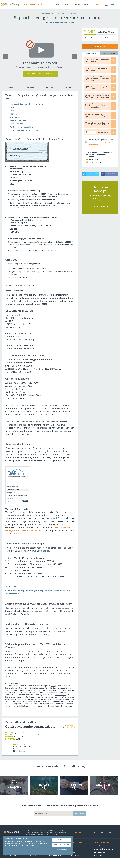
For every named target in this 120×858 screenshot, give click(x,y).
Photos (49, 88)
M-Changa (43, 550)
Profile (18, 739)
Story (11, 88)
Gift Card (13, 114)
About (58, 4)
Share (68, 88)
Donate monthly (109, 53)
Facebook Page (20, 737)
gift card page (18, 285)
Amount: (10, 498)
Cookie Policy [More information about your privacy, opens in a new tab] (29, 845)
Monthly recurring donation (21, 127)
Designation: (11, 493)
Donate (31, 4)
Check (12, 110)
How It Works (75, 846)
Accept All (61, 840)
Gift (98, 4)
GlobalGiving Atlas (55, 855)
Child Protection (48, 13)
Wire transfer (15, 117)
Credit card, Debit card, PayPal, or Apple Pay (27, 104)
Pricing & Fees (31, 855)
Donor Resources (99, 852)
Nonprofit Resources (101, 846)
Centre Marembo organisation (61, 22)
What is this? (25, 482)
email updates (32, 244)
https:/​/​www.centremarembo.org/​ (26, 735)
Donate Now (100, 46)
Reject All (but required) (61, 845)
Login (112, 4)
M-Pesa (12, 107)
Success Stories (99, 855)
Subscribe (79, 813)
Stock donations (16, 124)
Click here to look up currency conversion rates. (29, 208)
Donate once (91, 53)
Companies (76, 4)
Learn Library (102, 842)
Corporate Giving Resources (103, 849)
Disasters (85, 4)
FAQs (73, 852)
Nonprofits (66, 4)
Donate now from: (13, 486)
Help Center (79, 832)
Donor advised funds (18, 120)
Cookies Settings (61, 849)
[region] (38, 845)
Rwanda (61, 13)
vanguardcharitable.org (21, 515)
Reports (30, 88)
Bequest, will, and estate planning (23, 130)
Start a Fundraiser (100, 206)
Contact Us (75, 855)
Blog (92, 4)
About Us (76, 842)
